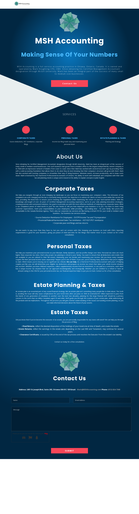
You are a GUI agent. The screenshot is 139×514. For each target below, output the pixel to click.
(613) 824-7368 (114, 389)
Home (115, 4)
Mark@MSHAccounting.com (89, 389)
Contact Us (69, 83)
